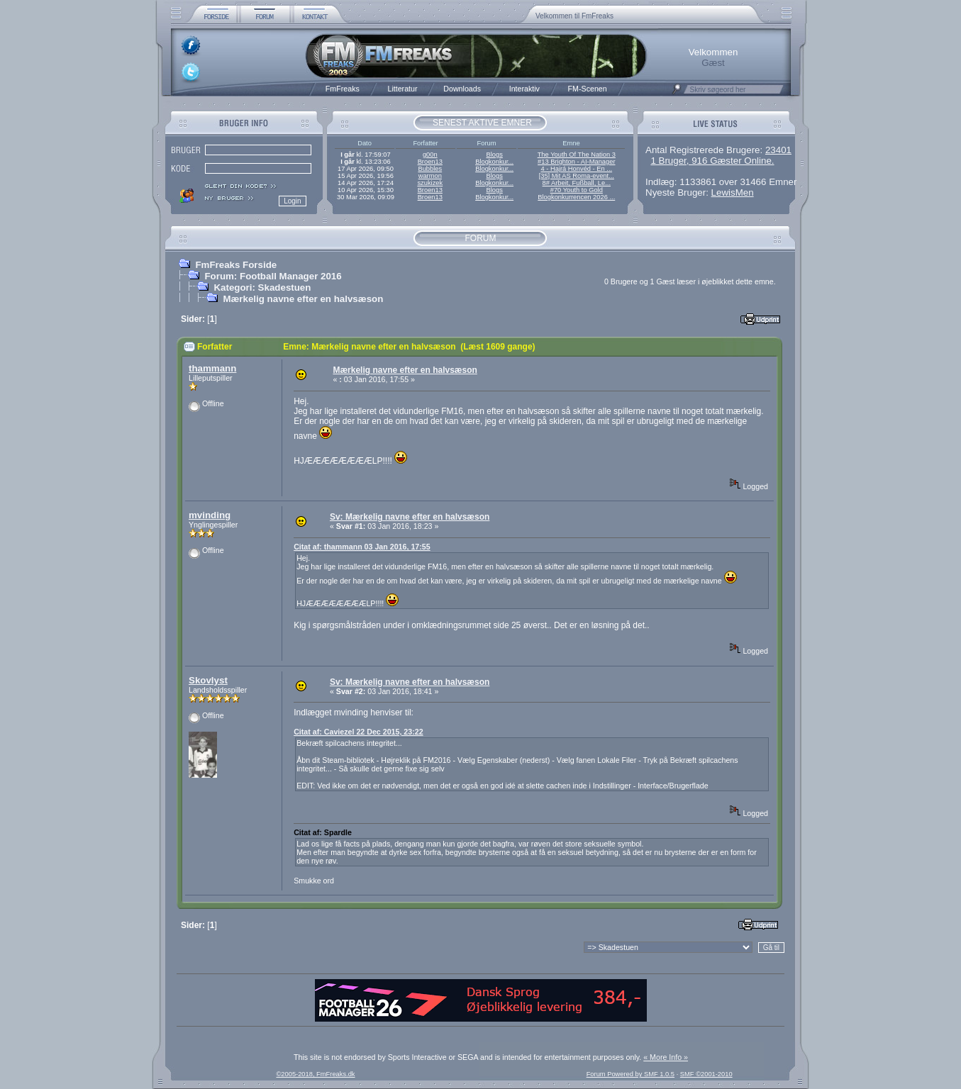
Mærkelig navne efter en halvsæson (303, 299)
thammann (212, 368)
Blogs (494, 154)
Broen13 (430, 161)
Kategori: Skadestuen (262, 287)
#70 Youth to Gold (576, 190)
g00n (430, 154)
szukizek (430, 182)
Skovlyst (208, 680)
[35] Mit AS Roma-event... (576, 175)
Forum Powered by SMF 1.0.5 (630, 1074)
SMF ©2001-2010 (706, 1074)
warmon (430, 175)
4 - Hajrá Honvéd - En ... (577, 168)
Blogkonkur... (494, 161)
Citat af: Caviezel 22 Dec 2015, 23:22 (358, 731)
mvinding (209, 515)
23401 (778, 150)
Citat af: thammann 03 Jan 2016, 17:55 (362, 546)
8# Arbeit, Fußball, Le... (577, 182)
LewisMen (732, 192)
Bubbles (430, 168)
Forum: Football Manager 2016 (272, 276)
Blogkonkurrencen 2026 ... (576, 197)
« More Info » (665, 1057)
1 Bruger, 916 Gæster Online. (712, 160)
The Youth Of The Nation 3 (577, 154)
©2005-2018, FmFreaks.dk (315, 1074)
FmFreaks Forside (236, 264)
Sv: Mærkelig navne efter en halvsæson (409, 517)
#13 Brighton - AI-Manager (576, 161)
